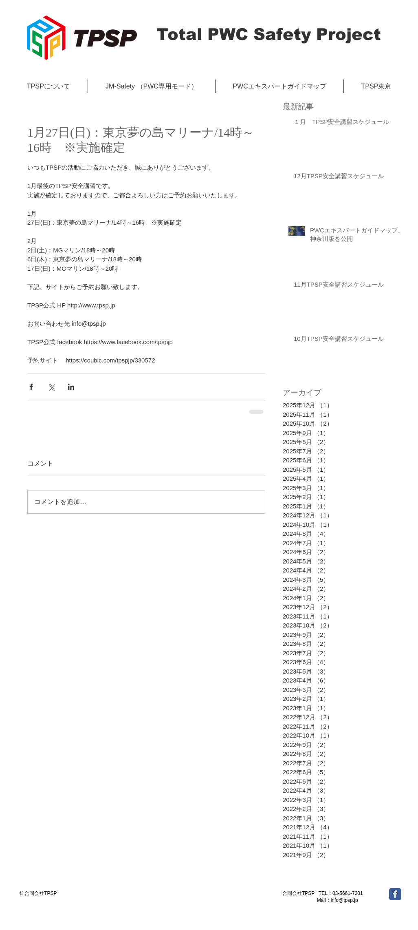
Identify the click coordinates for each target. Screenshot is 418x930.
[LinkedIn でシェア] (71, 387)
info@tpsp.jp (344, 900)
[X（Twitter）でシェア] (51, 387)
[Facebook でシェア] (31, 387)
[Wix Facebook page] (395, 894)
